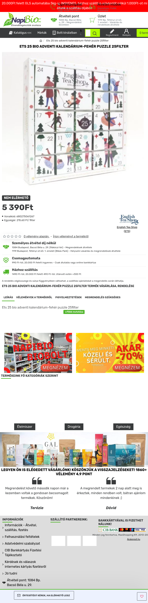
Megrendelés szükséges (102, 297)
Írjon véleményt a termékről (71, 236)
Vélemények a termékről (34, 297)
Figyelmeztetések (68, 297)
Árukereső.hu (133, 539)
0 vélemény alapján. (36, 236)
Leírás (8, 297)
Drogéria (74, 427)
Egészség (123, 427)
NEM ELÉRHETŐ (16, 198)
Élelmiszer (24, 427)
